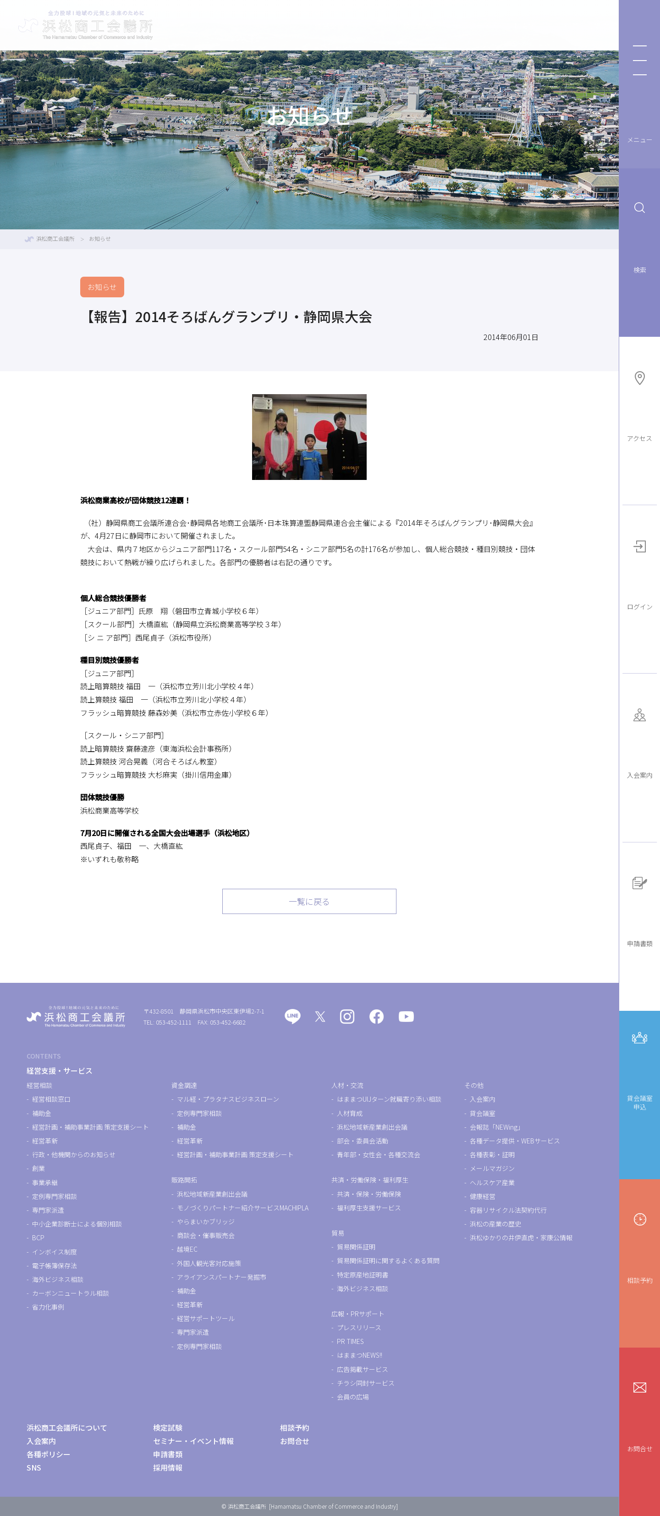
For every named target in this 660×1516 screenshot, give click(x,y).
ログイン (640, 573)
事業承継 (45, 1182)
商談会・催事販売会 (206, 1235)
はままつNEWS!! (359, 1355)
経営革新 (45, 1140)
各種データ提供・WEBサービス (515, 1140)
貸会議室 (482, 1113)
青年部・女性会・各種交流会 (378, 1154)
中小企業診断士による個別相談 (77, 1223)
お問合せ (640, 1415)
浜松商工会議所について (556, 25)
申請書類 (640, 910)
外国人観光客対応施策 (209, 1263)
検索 (639, 236)
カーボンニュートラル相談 (70, 1293)
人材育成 (350, 1113)
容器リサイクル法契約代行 (508, 1210)
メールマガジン (492, 1168)
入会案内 (640, 741)
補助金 (41, 1113)
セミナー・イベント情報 (453, 25)
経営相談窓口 (51, 1099)
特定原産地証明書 (362, 1274)
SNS (34, 1467)
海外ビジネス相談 (57, 1279)
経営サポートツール (206, 1318)
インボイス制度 (54, 1251)
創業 (38, 1168)
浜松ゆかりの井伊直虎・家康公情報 (521, 1237)
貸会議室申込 (640, 1069)
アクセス (639, 405)
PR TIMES (350, 1341)
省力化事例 (48, 1306)
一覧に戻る (309, 901)
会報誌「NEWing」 (497, 1126)
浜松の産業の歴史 (495, 1223)
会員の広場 (353, 1396)
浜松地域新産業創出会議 (212, 1193)
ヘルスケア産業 (492, 1182)
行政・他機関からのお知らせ (74, 1154)
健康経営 (482, 1196)
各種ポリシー (49, 1454)
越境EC (187, 1249)
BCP (38, 1237)
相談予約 (640, 1247)
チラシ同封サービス (366, 1383)
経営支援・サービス (307, 25)
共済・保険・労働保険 (369, 1193)
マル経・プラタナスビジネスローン (228, 1099)
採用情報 (167, 1467)
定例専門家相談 (54, 1196)
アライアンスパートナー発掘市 (221, 1277)
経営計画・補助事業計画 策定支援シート (90, 1126)
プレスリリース (359, 1327)
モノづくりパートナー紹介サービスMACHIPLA (242, 1207)
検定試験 (376, 25)
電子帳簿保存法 (54, 1265)
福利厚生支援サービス (369, 1207)
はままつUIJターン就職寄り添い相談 (389, 1099)
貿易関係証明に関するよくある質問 (388, 1260)
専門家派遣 (48, 1210)
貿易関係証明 (356, 1246)
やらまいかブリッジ (206, 1221)
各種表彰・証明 (492, 1154)
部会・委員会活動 (362, 1140)
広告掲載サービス (362, 1369)
